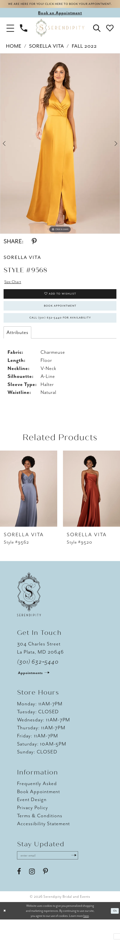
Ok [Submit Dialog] (113, 931)
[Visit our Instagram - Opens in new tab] (32, 892)
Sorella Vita (46, 53)
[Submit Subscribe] (89, 874)
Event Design (32, 817)
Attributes (17, 350)
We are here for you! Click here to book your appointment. (60, 7)
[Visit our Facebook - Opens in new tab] (19, 892)
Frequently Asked (37, 801)
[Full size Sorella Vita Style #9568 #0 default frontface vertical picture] (60, 151)
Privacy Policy (32, 825)
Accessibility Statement (43, 842)
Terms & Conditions (39, 833)
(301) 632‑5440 (38, 680)
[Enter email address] (56, 874)
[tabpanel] (60, 151)
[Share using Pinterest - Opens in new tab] (34, 248)
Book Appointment (60, 319)
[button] (10, 35)
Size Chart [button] (15, 289)
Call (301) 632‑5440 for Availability (60, 334)
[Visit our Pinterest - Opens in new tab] (45, 892)
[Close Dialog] (5, 931)
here (86, 936)
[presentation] (28, 507)
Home (13, 53)
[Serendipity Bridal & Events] (60, 35)
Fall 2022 (84, 53)
